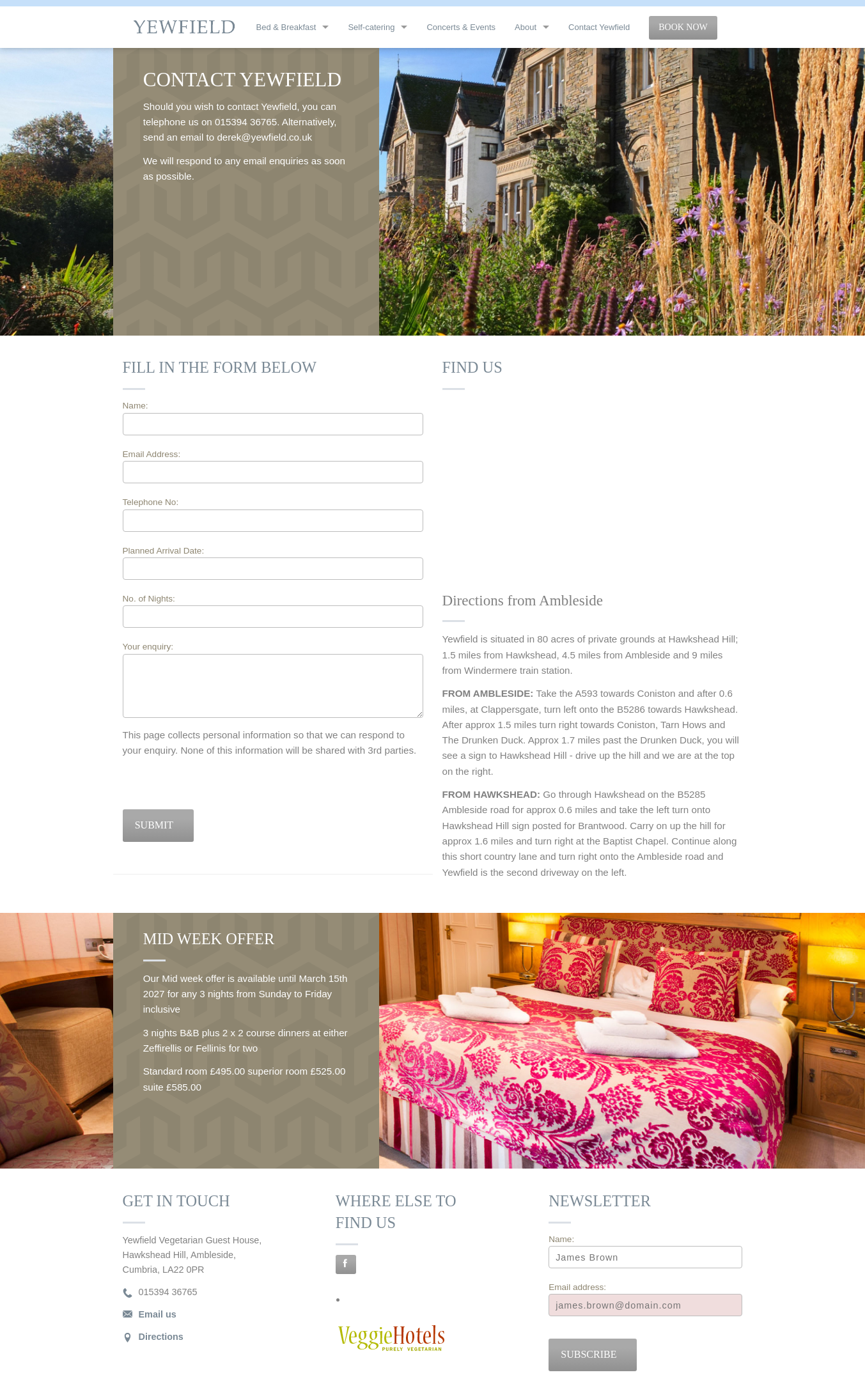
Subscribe (588, 1354)
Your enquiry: (148, 646)
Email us (157, 1314)
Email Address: (152, 454)
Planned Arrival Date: (273, 563)
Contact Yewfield (599, 27)
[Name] (645, 1257)
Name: (135, 405)
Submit (154, 825)
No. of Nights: (149, 598)
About (525, 27)
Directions (161, 1337)
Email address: (577, 1287)
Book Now (683, 27)
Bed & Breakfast (286, 27)
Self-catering (371, 27)
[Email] (645, 1305)
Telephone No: (151, 502)
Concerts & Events (460, 27)
